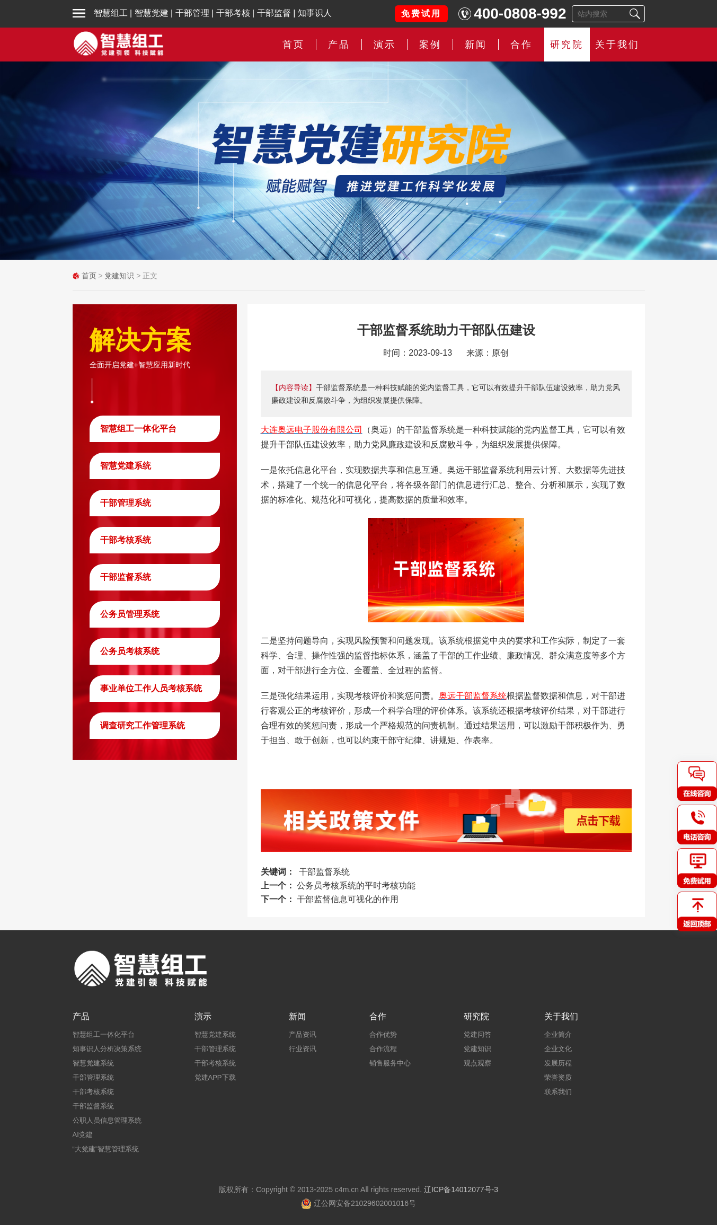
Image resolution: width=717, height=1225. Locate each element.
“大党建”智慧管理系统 (106, 1149)
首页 (293, 44)
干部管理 (192, 12)
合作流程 (383, 1049)
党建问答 (477, 1034)
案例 (430, 44)
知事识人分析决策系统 (107, 1049)
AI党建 (83, 1135)
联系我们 (558, 1092)
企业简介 (558, 1034)
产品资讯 (302, 1034)
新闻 (476, 44)
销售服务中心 (390, 1063)
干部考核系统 (125, 539)
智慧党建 (152, 12)
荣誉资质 (558, 1077)
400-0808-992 (520, 13)
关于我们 (617, 44)
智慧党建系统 (125, 465)
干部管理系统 (125, 502)
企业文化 (558, 1049)
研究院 (566, 44)
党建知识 (119, 275)
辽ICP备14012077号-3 (461, 1189)
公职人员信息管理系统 (107, 1120)
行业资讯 (302, 1049)
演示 (385, 44)
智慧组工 (111, 12)
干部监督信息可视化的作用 (348, 899)
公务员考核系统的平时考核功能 (356, 885)
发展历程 (558, 1063)
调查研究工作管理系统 (142, 725)
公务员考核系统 (130, 651)
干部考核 (233, 12)
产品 (339, 44)
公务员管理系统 (130, 614)
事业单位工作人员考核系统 (151, 688)
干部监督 (274, 12)
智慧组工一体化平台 (138, 428)
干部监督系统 (125, 576)
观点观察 (477, 1063)
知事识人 (315, 12)
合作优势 (383, 1034)
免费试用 (421, 13)
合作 (521, 44)
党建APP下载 (215, 1077)
